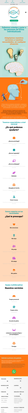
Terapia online (14, 310)
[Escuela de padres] (14, 317)
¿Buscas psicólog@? (14, 141)
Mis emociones (14, 227)
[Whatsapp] (12, 1)
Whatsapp (12, 2)
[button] (26, 12)
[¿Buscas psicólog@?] (14, 138)
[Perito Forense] (14, 197)
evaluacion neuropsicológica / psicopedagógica (14, 333)
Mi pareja (14, 249)
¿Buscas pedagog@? (14, 164)
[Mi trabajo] (14, 258)
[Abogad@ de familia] (14, 185)
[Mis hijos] (14, 235)
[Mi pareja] (14, 246)
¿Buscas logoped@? (14, 153)
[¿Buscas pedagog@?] (14, 161)
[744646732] (6, 1)
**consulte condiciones (14, 24)
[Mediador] (14, 173)
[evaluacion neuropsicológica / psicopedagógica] (14, 330)
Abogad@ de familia (14, 188)
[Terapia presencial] (14, 296)
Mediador (14, 176)
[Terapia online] (14, 307)
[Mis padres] (14, 270)
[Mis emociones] (14, 224)
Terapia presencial (14, 299)
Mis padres (14, 273)
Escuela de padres (14, 321)
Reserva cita (14, 23)
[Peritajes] (14, 343)
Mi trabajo (14, 261)
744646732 (6, 2)
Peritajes (14, 346)
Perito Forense (14, 200)
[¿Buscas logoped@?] (14, 150)
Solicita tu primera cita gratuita (11, 358)
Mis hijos (14, 238)
